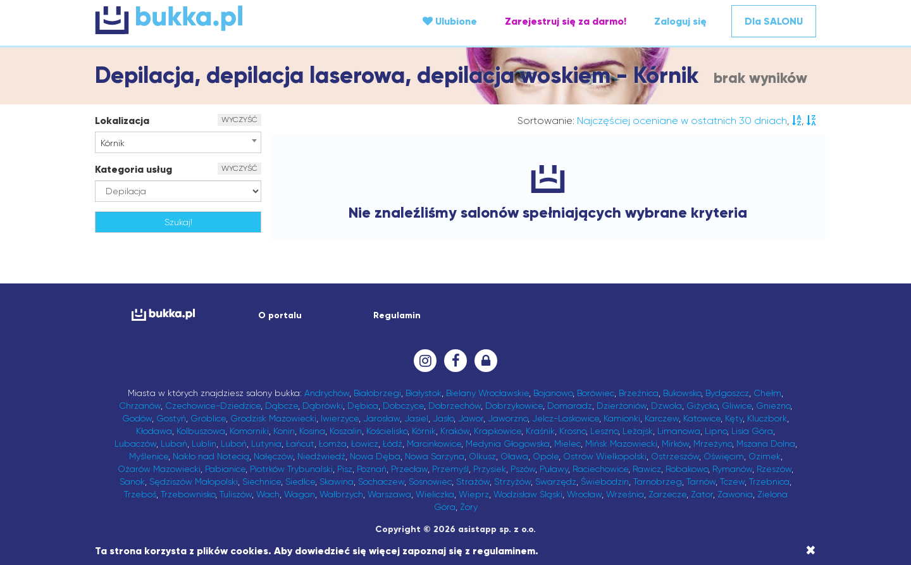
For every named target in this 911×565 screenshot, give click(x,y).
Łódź (392, 443)
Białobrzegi (377, 393)
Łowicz (364, 443)
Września (625, 494)
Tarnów (701, 481)
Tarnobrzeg (657, 481)
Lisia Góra (752, 431)
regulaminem (504, 551)
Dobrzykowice (514, 405)
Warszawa (389, 494)
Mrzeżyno (712, 443)
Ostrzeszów (675, 456)
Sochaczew (381, 481)
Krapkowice (497, 431)
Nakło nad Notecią (211, 456)
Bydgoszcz (727, 393)
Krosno (572, 431)
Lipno (716, 431)
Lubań (174, 443)
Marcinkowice (434, 443)
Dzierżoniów (622, 405)
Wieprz (474, 494)
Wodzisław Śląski (527, 494)
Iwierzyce (340, 418)
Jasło (443, 418)
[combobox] (178, 142)
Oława (514, 456)
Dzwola (666, 405)
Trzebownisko (188, 494)
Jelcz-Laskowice (565, 418)
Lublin (204, 443)
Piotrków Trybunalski (291, 469)
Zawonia (735, 494)
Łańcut (300, 443)
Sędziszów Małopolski (193, 481)
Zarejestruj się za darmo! (565, 21)
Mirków (675, 443)
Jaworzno (508, 418)
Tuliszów (236, 494)
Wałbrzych (341, 494)
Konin (284, 431)
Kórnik (424, 431)
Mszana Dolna (765, 443)
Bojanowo (553, 393)
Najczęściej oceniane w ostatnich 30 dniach (682, 121)
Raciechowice (600, 469)
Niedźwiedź (321, 456)
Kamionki (622, 418)
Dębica (362, 405)
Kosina (312, 431)
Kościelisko (386, 431)
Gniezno (773, 405)
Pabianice (225, 469)
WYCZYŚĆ (239, 119)
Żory (469, 507)
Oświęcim (723, 456)
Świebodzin (605, 481)
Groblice (208, 418)
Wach (268, 494)
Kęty (734, 418)
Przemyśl (450, 469)
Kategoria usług (133, 169)
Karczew (662, 418)
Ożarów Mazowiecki (159, 469)
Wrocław (584, 494)
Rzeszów (774, 469)
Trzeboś (140, 494)
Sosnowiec (430, 481)
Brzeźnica (639, 393)
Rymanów (732, 469)
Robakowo (687, 469)
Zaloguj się (680, 21)
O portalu (280, 315)
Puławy (554, 469)
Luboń (234, 443)
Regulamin (397, 315)
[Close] (810, 550)
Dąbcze (281, 405)
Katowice (702, 418)
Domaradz (569, 405)
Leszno (604, 431)
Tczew (732, 481)
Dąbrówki (322, 405)
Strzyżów (512, 481)
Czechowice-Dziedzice (213, 405)
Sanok (132, 481)
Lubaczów (135, 443)
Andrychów (326, 393)
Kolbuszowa (201, 431)
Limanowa (678, 431)
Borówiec (595, 393)
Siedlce (300, 481)
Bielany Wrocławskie (487, 393)
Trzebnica (769, 481)
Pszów (523, 469)
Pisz (344, 469)
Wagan (299, 494)
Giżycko (701, 405)
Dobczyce (403, 405)
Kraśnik (540, 431)
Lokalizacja (122, 121)
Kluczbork (767, 418)
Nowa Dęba (375, 456)
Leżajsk (638, 431)
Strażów (473, 481)
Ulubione (450, 21)
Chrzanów (140, 405)
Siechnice (261, 481)
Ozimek (764, 456)
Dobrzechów (454, 405)
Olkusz (482, 456)
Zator (702, 494)
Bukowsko (682, 393)
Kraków (454, 431)
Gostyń (171, 418)
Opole (546, 456)
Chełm (767, 393)
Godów (137, 418)
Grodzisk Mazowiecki (273, 418)
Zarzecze (667, 494)
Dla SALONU (774, 21)
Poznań (372, 469)
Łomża (333, 443)
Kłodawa (154, 431)
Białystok (424, 393)
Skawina (336, 481)
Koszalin (346, 431)
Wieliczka (435, 494)
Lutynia (266, 443)
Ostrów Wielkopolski (605, 456)
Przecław (409, 469)
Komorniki (249, 431)
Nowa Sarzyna (434, 456)
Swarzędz (555, 481)
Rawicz (647, 469)
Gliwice (737, 405)
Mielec (567, 443)
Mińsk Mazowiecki (621, 443)
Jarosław (381, 418)
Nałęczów (273, 456)
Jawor (470, 418)
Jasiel (416, 418)
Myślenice (148, 456)
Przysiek (489, 469)
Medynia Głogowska (508, 443)
